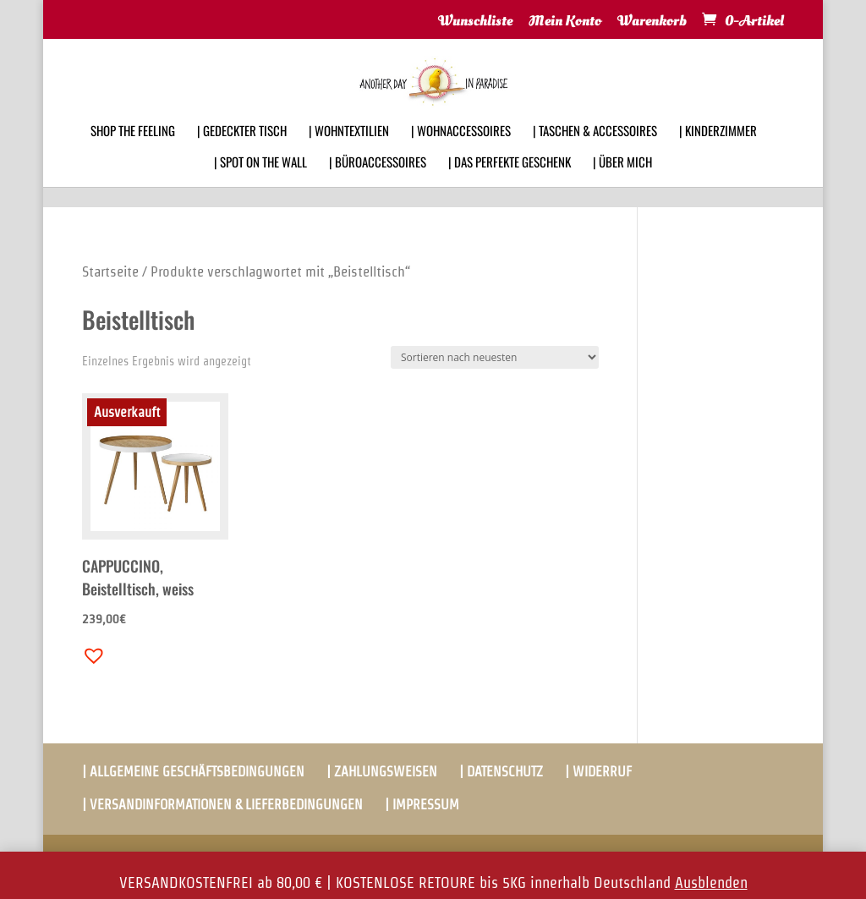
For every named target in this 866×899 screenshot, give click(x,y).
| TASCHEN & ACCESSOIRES (595, 152)
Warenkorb (652, 22)
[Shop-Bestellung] (495, 357)
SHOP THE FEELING (132, 152)
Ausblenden (711, 882)
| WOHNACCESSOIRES (461, 152)
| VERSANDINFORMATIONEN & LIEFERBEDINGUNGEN (222, 805)
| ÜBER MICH (622, 183)
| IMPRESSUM (422, 805)
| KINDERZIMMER (718, 152)
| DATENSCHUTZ (501, 772)
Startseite (110, 271)
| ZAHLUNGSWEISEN (381, 772)
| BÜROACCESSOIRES (377, 183)
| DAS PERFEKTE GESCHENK (509, 183)
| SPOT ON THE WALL (260, 183)
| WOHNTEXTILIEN (349, 152)
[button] (89, 651)
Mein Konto (565, 22)
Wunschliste (475, 22)
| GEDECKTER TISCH (242, 152)
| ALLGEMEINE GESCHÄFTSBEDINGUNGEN (193, 772)
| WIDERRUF (598, 772)
